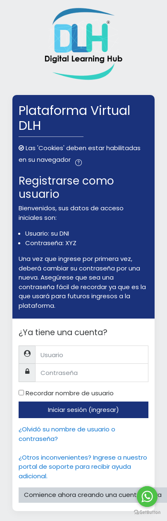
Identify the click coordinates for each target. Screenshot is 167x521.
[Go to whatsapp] (147, 496)
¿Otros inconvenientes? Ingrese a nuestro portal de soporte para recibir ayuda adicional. (83, 466)
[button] (79, 160)
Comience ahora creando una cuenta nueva (93, 494)
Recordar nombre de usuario (70, 393)
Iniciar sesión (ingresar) (83, 409)
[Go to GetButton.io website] (147, 512)
